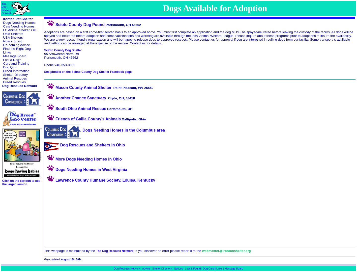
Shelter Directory (15, 75)
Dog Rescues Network (127, 268)
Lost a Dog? (12, 60)
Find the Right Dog (17, 49)
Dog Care (208, 268)
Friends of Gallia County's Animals (82, 119)
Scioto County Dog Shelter (63, 50)
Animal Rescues (15, 78)
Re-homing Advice (16, 45)
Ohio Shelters (13, 34)
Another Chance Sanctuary (75, 98)
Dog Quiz (10, 67)
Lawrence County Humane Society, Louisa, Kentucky (99, 180)
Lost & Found (193, 268)
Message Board (14, 56)
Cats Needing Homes (19, 26)
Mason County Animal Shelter (78, 87)
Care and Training (16, 63)
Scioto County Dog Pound (74, 25)
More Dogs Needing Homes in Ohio (83, 159)
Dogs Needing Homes (19, 23)
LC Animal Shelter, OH (19, 30)
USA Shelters (13, 37)
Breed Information (16, 71)
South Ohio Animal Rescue (75, 109)
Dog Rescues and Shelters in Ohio (84, 145)
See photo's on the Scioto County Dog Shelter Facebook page (88, 72)
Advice (146, 268)
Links (7, 52)
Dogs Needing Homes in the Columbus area (104, 130)
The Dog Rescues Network (114, 251)
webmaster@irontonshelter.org (226, 251)
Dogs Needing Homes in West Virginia (85, 169)
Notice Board (12, 41)
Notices (178, 268)
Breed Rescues (14, 82)
